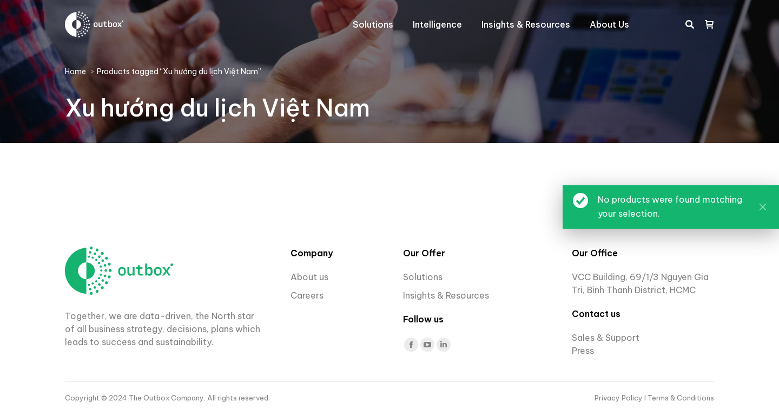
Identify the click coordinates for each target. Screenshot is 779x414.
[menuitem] (373, 24)
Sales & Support (605, 337)
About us (309, 276)
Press (583, 350)
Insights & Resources (446, 295)
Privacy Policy (619, 397)
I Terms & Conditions (679, 397)
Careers (308, 295)
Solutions (423, 276)
